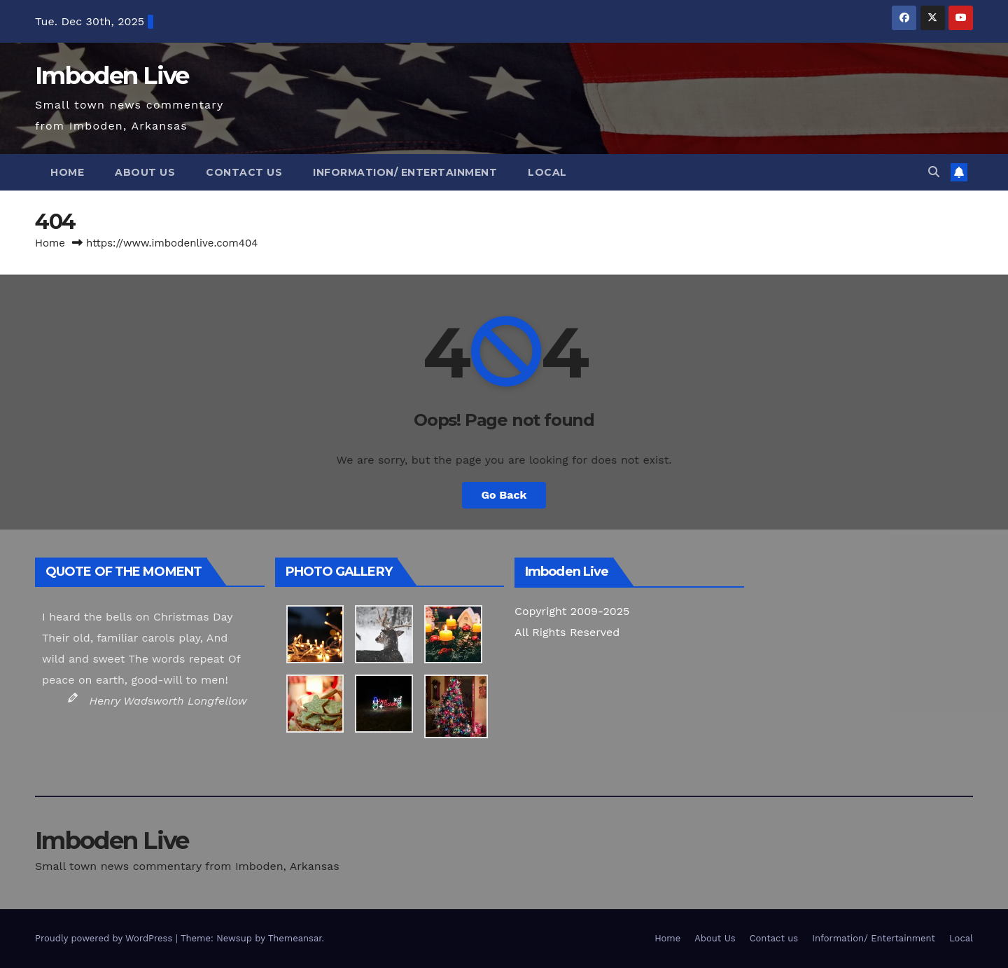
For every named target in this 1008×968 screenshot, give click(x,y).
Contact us (244, 172)
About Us (145, 172)
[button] (933, 172)
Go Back (504, 495)
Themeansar (295, 938)
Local (547, 172)
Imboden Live (112, 75)
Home (67, 172)
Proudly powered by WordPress (105, 938)
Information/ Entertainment (405, 172)
